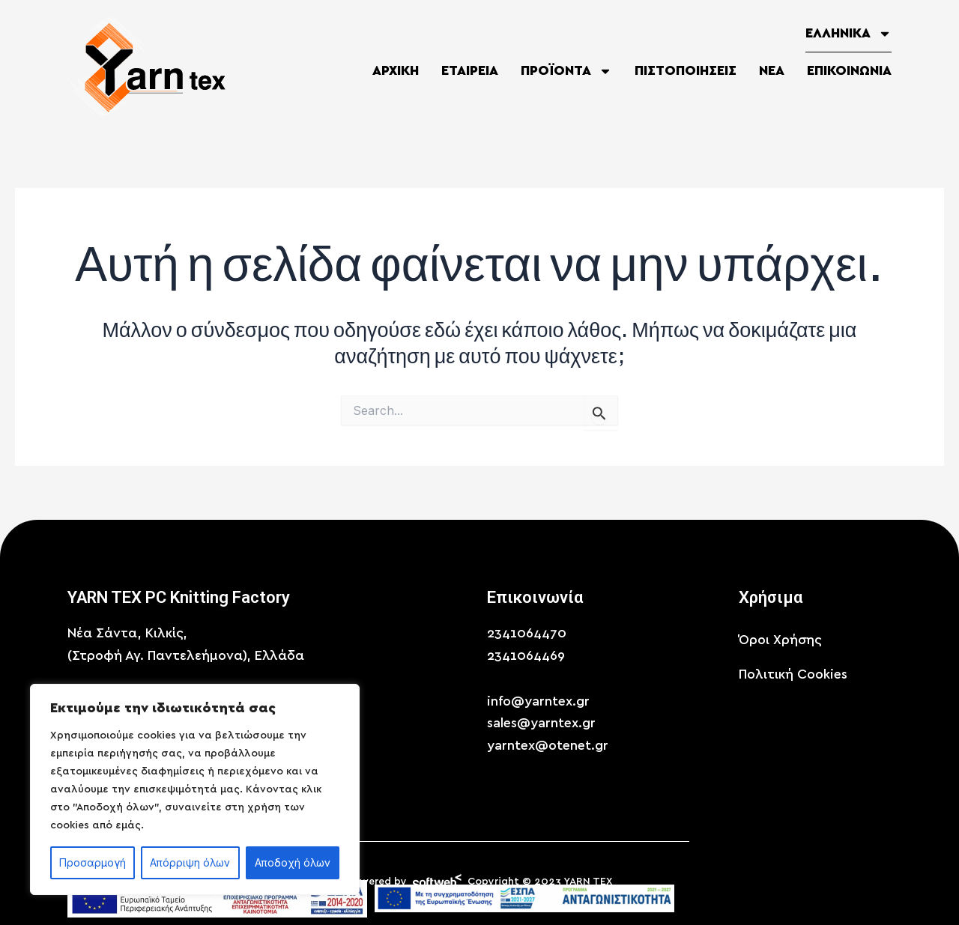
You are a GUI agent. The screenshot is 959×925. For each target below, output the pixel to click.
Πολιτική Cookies (793, 675)
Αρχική (395, 71)
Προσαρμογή (92, 862)
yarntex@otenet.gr (547, 746)
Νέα (771, 71)
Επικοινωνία (849, 71)
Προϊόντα (566, 71)
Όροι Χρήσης (780, 640)
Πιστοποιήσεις (685, 71)
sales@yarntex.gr (541, 723)
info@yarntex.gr (538, 702)
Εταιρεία (469, 71)
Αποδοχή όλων (292, 862)
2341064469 (526, 656)
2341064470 (526, 633)
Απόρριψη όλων (190, 862)
